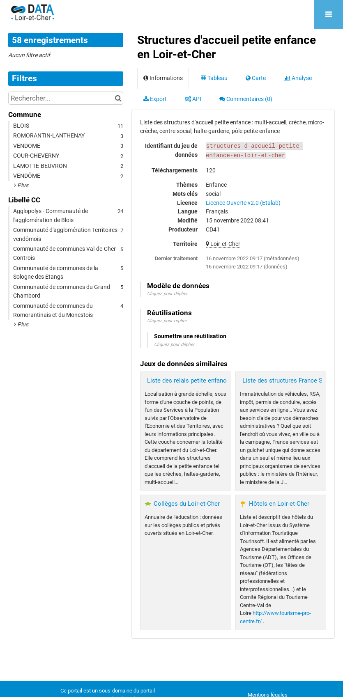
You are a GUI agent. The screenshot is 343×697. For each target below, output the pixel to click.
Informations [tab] (163, 78)
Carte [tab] (256, 78)
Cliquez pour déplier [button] (167, 293)
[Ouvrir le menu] (328, 14)
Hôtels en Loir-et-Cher (279, 503)
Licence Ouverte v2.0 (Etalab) (243, 202)
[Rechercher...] (65, 98)
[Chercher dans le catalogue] (118, 98)
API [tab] (193, 99)
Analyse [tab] (298, 78)
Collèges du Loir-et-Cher (187, 503)
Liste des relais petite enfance (188, 380)
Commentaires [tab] (245, 99)
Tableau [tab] (214, 78)
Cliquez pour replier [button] (167, 320)
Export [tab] (155, 99)
